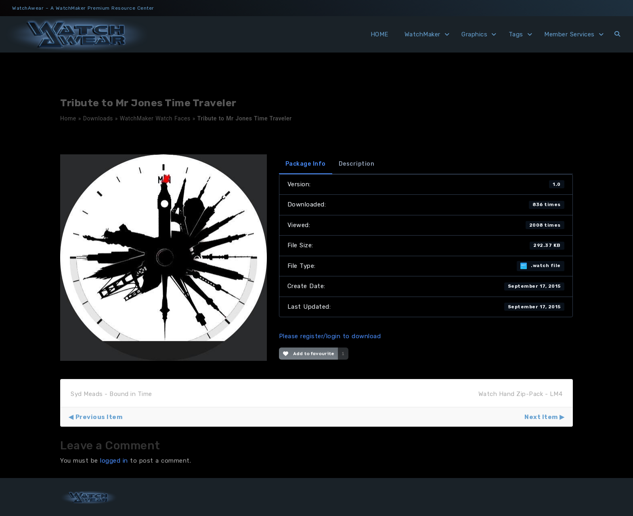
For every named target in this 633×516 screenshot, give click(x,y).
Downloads (98, 118)
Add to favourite (308, 353)
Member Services (569, 34)
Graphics (474, 34)
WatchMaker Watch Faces (155, 118)
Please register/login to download (330, 336)
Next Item (541, 417)
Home (68, 118)
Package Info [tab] (305, 163)
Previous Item (99, 417)
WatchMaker (422, 34)
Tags (516, 34)
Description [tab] (357, 163)
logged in (114, 460)
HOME (379, 34)
